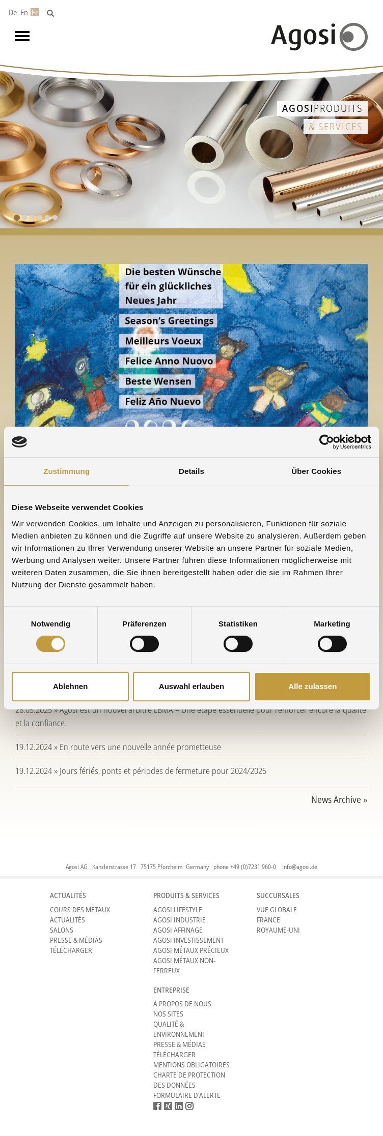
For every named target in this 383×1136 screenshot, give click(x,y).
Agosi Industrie (179, 919)
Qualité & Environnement (179, 1029)
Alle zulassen (312, 686)
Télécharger (71, 950)
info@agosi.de (299, 866)
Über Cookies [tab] (316, 471)
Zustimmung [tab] (66, 471)
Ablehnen (70, 686)
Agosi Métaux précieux (191, 950)
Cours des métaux (80, 909)
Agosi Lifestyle (177, 909)
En (24, 12)
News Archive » (339, 799)
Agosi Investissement (188, 940)
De (13, 12)
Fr (35, 12)
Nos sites (168, 1014)
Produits (322, 108)
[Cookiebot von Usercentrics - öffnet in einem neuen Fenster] (326, 442)
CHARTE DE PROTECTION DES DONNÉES (189, 1080)
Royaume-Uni (278, 930)
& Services (336, 126)
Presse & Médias (76, 940)
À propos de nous (182, 1003)
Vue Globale (277, 909)
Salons (61, 930)
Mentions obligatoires (191, 1064)
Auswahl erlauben (191, 686)
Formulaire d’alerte (187, 1095)
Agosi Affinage (178, 930)
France (268, 919)
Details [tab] (191, 471)
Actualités (67, 919)
